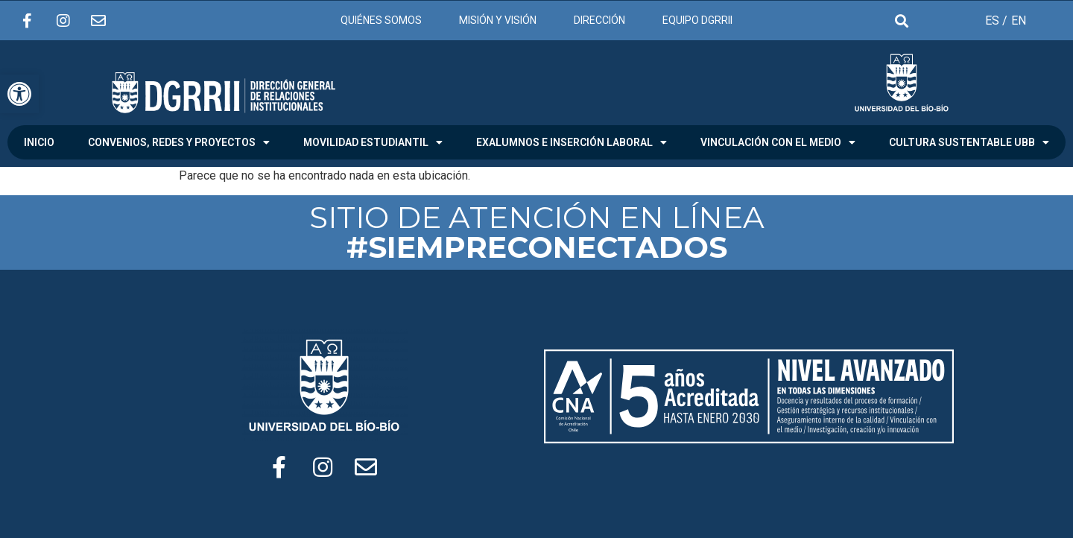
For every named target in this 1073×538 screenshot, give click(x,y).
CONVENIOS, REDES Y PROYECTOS (179, 142)
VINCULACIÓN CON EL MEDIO (777, 142)
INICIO (39, 142)
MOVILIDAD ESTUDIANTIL (373, 142)
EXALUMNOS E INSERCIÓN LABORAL (571, 142)
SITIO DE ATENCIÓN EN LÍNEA (537, 232)
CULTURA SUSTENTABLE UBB (969, 142)
